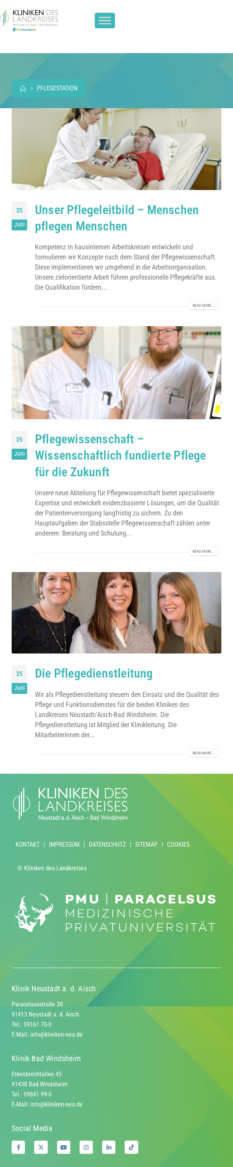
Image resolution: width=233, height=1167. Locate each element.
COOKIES (178, 844)
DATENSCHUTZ (107, 844)
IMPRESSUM (64, 844)
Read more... (204, 305)
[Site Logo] (29, 21)
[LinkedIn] (108, 1147)
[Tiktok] (131, 1147)
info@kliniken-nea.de (56, 1034)
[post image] (116, 149)
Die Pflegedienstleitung (94, 673)
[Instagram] (86, 1147)
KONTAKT (28, 844)
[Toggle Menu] (105, 20)
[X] (40, 1147)
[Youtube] (63, 1147)
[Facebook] (18, 1147)
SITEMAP (146, 844)
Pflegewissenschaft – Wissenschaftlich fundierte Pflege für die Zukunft (120, 455)
